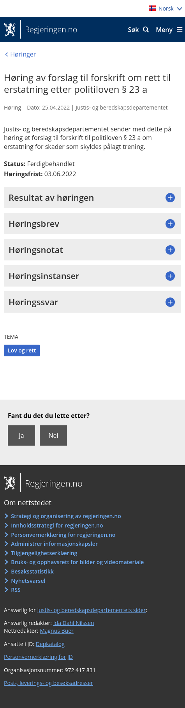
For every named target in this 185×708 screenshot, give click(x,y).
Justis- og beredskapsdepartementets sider (91, 610)
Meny (164, 29)
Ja (21, 435)
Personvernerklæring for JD (38, 656)
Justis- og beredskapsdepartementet (121, 107)
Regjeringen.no (48, 30)
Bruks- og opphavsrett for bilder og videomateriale (77, 562)
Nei (53, 435)
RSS (15, 589)
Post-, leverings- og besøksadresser (48, 683)
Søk (133, 29)
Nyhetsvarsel (28, 580)
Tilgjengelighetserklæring (44, 553)
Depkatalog (50, 644)
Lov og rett (22, 350)
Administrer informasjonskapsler (54, 543)
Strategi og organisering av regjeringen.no (66, 516)
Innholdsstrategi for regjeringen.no (57, 525)
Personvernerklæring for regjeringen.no (63, 534)
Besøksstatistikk (32, 571)
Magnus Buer (57, 630)
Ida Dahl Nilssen (73, 623)
